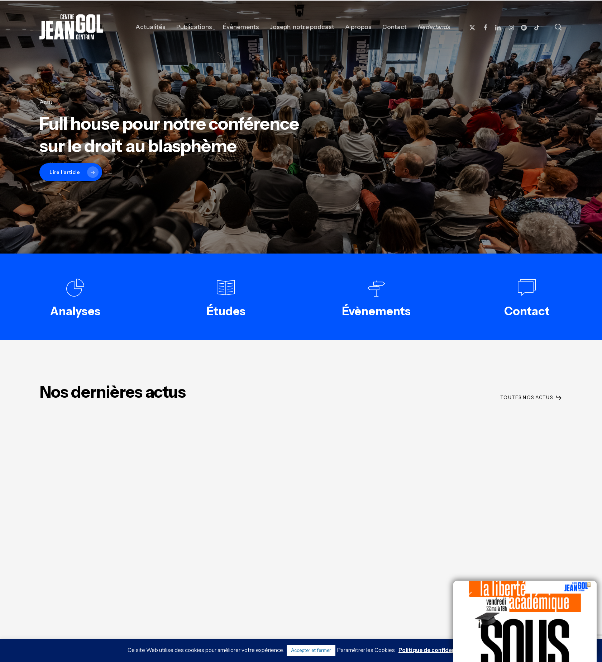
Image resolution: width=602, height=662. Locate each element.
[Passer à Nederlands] (433, 27)
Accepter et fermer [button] (311, 650)
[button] (531, 397)
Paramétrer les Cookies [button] (366, 650)
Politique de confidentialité (434, 650)
